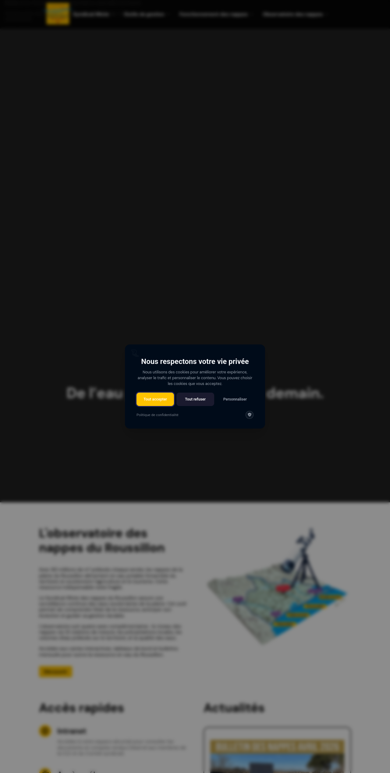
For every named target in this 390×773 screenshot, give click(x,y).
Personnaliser (235, 399)
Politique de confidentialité (157, 415)
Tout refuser (195, 399)
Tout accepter (155, 399)
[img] (250, 415)
